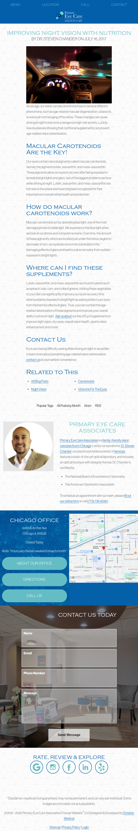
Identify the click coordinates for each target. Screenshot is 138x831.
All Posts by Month (68, 405)
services (119, 451)
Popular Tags (45, 405)
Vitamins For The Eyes (92, 389)
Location (50, 4)
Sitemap (55, 827)
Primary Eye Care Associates (79, 440)
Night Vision (39, 389)
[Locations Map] (103, 548)
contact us (33, 359)
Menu (16, 4)
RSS (98, 405)
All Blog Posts (39, 381)
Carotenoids (86, 381)
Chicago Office (34, 520)
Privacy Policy (71, 827)
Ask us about (63, 316)
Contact (119, 4)
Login (85, 827)
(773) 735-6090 (97, 501)
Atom (87, 405)
